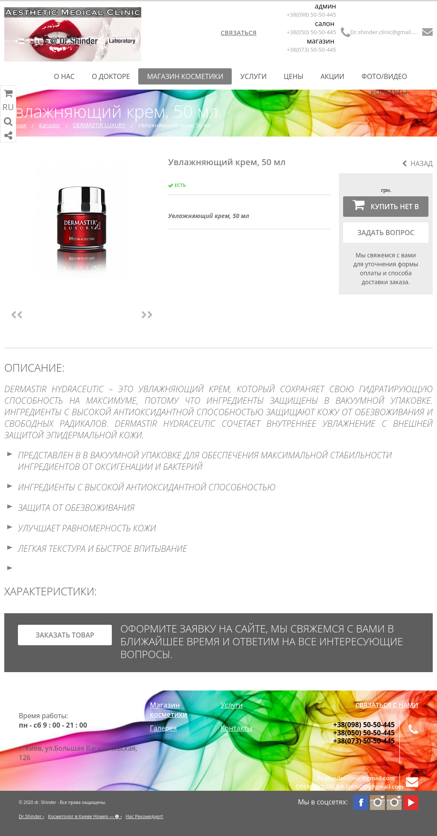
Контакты (389, 92)
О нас (64, 76)
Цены (293, 76)
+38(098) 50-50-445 (311, 14)
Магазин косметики (185, 76)
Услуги (253, 76)
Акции (332, 76)
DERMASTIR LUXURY (99, 125)
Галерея (163, 728)
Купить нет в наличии (386, 207)
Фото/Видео (384, 76)
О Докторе (111, 76)
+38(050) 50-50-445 (311, 32)
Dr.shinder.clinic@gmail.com (384, 32)
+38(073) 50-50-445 (311, 49)
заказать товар (64, 635)
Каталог (49, 125)
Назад (417, 163)
